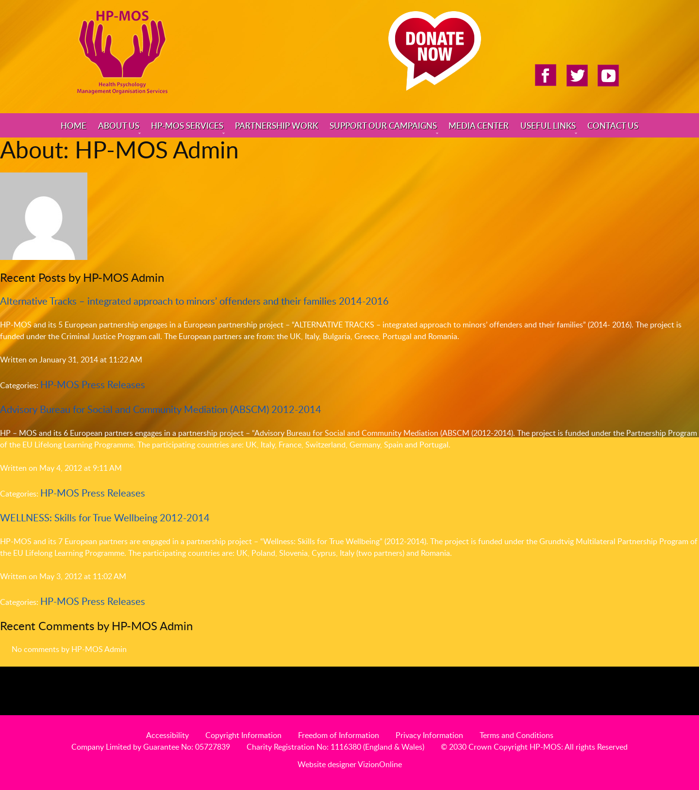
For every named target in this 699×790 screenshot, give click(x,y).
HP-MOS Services (187, 125)
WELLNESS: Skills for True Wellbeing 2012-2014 (105, 517)
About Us (118, 125)
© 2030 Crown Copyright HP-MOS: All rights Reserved (534, 746)
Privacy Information (429, 735)
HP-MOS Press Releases (92, 384)
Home (73, 125)
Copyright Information (243, 735)
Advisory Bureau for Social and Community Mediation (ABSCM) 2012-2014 (160, 409)
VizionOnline (380, 764)
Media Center (479, 125)
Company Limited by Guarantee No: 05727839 (150, 746)
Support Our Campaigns (383, 125)
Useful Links (548, 125)
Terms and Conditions (516, 735)
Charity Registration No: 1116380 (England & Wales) (335, 746)
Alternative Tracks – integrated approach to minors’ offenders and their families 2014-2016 (194, 301)
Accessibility (167, 735)
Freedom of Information (338, 735)
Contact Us (612, 125)
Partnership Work (276, 125)
